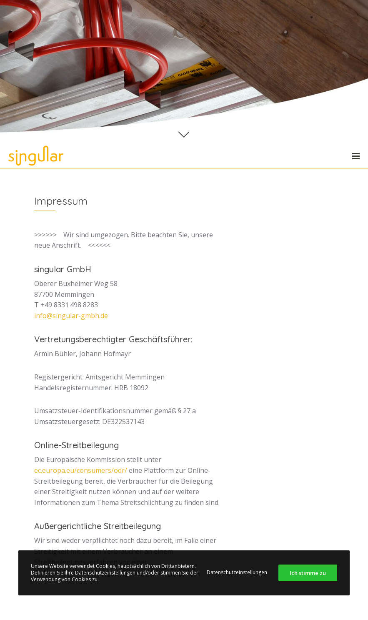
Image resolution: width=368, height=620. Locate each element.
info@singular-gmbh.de (71, 315)
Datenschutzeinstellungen (237, 572)
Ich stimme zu (308, 573)
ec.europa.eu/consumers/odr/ (80, 470)
